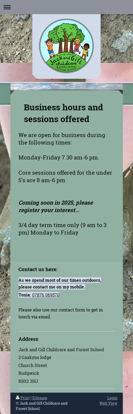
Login (112, 397)
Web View (108, 403)
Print (23, 397)
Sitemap (39, 397)
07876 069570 (45, 295)
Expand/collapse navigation (66, 7)
